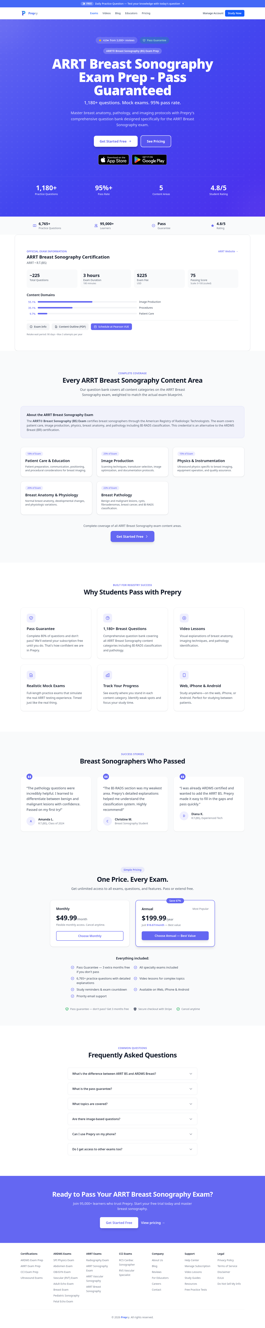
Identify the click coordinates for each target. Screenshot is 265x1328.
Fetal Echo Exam (63, 1301)
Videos (107, 13)
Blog (118, 13)
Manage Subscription (197, 1266)
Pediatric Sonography (66, 1295)
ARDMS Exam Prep (32, 1260)
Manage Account (213, 13)
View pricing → (153, 1222)
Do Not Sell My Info (229, 1283)
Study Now (234, 13)
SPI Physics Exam (63, 1260)
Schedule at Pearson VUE (111, 326)
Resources (191, 1283)
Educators (131, 13)
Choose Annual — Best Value (175, 936)
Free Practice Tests (196, 1289)
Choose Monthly (90, 936)
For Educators (160, 1278)
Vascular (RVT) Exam (65, 1278)
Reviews (156, 1272)
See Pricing (156, 141)
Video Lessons (193, 1272)
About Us (157, 1260)
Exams (94, 13)
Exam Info (38, 326)
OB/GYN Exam (62, 1272)
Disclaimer (224, 1272)
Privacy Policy (226, 1260)
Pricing (146, 13)
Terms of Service (227, 1266)
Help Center (192, 1260)
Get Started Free (116, 141)
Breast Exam (60, 1289)
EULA (221, 1278)
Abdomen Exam (63, 1266)
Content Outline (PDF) (70, 326)
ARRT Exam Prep (30, 1266)
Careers (156, 1283)
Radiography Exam (97, 1260)
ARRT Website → (228, 251)
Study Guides (192, 1278)
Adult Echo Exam (63, 1283)
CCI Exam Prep (29, 1272)
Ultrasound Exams (32, 1278)
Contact (156, 1289)
